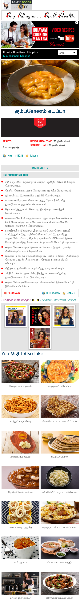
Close (76, 22)
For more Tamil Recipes (18, 300)
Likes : (68, 293)
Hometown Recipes (25, 52)
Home (7, 52)
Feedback (11, 293)
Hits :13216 (51, 293)
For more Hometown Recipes (56, 300)
